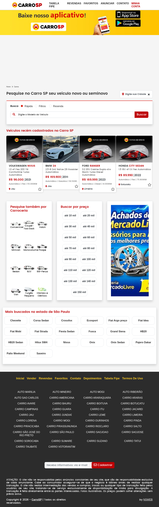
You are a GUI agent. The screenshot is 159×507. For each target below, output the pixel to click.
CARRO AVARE (26, 403)
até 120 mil (88, 270)
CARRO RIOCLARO (97, 425)
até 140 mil (88, 281)
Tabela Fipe (54, 5)
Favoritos (91, 3)
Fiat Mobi (15, 331)
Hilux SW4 (41, 342)
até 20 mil (88, 215)
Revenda (58, 106)
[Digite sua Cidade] (136, 94)
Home (8, 87)
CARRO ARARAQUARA (97, 397)
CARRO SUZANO (97, 439)
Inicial (20, 378)
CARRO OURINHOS (97, 419)
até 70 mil (70, 248)
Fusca (92, 331)
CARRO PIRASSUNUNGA (62, 425)
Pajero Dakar (143, 342)
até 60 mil (88, 237)
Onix (92, 342)
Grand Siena (117, 331)
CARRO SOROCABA (26, 439)
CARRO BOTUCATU (132, 403)
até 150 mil (79, 291)
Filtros (42, 106)
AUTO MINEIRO (61, 391)
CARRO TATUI (132, 439)
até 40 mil (88, 226)
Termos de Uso (132, 378)
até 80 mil (88, 248)
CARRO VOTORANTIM (62, 444)
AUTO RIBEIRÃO (133, 391)
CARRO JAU (26, 414)
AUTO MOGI (97, 391)
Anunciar (107, 3)
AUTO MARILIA (27, 391)
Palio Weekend (16, 353)
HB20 (143, 331)
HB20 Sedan (15, 342)
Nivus (66, 342)
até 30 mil (70, 226)
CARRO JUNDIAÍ (62, 414)
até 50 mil (70, 237)
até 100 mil (88, 259)
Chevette (15, 320)
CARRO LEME (97, 414)
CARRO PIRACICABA (26, 425)
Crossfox (66, 320)
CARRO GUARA (61, 408)
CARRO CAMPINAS (26, 408)
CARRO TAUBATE (26, 444)
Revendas (74, 3)
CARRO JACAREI (132, 408)
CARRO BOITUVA (97, 403)
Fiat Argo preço (117, 320)
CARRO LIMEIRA (133, 414)
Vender (31, 378)
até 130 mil (70, 281)
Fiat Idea (143, 320)
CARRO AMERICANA (61, 397)
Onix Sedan (118, 342)
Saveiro (41, 353)
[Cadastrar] (103, 463)
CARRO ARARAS (133, 397)
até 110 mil (70, 270)
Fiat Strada (41, 331)
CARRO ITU (97, 408)
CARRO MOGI (62, 419)
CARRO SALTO (133, 425)
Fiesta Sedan (67, 331)
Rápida (29, 106)
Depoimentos (93, 378)
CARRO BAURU (61, 403)
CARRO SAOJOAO (97, 430)
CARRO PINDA (132, 419)
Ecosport (92, 320)
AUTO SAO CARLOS (26, 397)
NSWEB (148, 495)
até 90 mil (70, 259)
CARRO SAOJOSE (132, 430)
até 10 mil (70, 215)
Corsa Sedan (41, 320)
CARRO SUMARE (62, 439)
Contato (123, 3)
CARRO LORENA (26, 419)
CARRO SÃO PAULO (62, 430)
